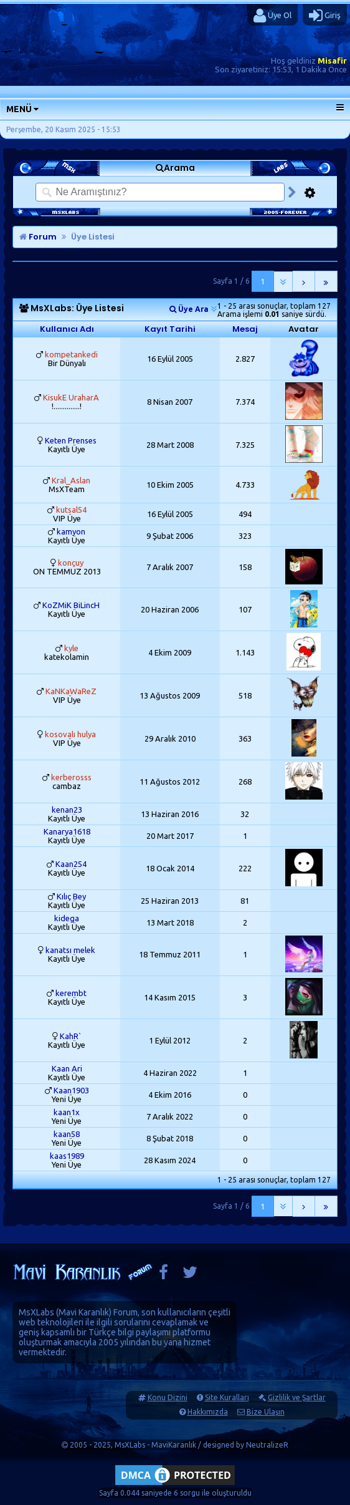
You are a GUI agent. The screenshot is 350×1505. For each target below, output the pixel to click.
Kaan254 (71, 863)
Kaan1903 (71, 1090)
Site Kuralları (227, 1397)
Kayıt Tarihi (170, 329)
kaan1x (67, 1112)
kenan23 (67, 809)
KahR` (71, 1036)
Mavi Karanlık (84, 1312)
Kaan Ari (67, 1068)
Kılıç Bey (71, 896)
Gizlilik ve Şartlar (297, 1397)
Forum (38, 237)
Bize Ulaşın (266, 1412)
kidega (66, 918)
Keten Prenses (71, 440)
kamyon (71, 531)
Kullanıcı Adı (67, 329)
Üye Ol (272, 15)
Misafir (332, 60)
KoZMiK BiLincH (71, 605)
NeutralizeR (267, 1445)
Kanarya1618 (67, 831)
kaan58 (67, 1134)
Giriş (325, 15)
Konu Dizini (167, 1397)
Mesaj (245, 329)
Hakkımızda (207, 1412)
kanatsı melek (70, 950)
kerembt (71, 993)
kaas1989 (67, 1155)
